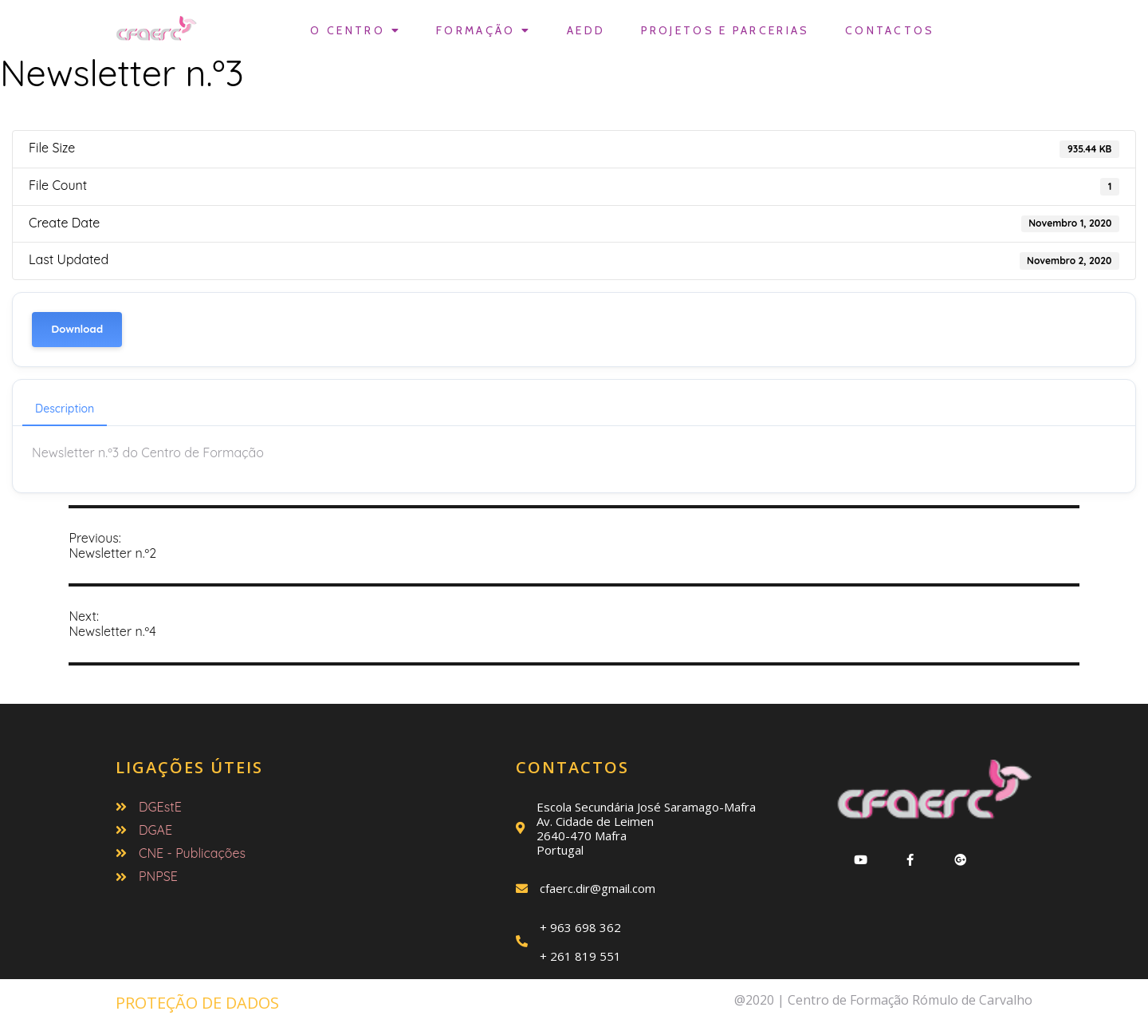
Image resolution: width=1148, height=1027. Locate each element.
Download (77, 329)
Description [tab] (64, 408)
